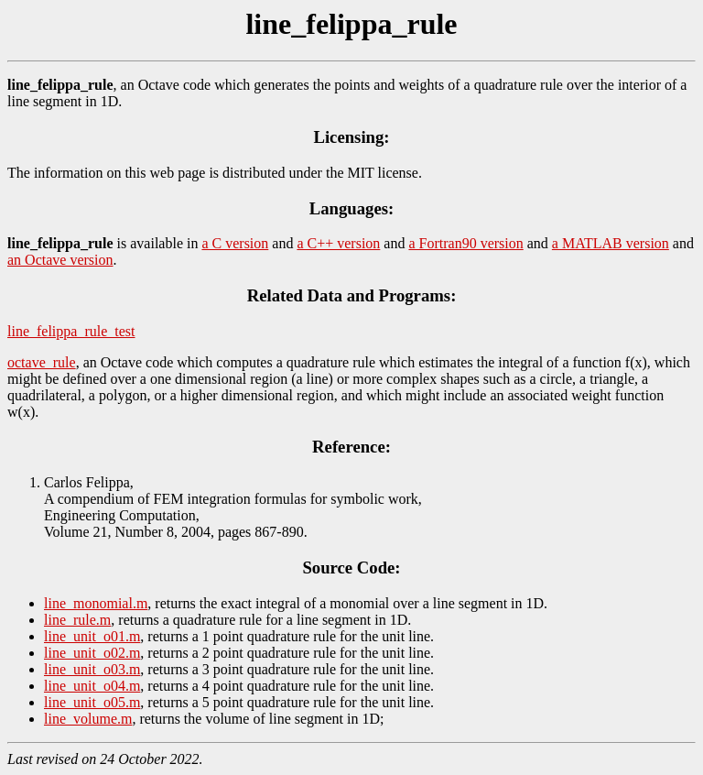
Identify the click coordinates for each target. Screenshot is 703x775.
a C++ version (338, 243)
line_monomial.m (95, 603)
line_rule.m (77, 620)
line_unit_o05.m (92, 702)
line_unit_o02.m (92, 652)
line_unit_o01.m (92, 636)
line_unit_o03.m (92, 669)
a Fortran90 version (465, 243)
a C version (234, 243)
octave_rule (41, 362)
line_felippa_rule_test (71, 331)
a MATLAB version (610, 243)
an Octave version (60, 259)
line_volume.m (88, 718)
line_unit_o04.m (92, 685)
